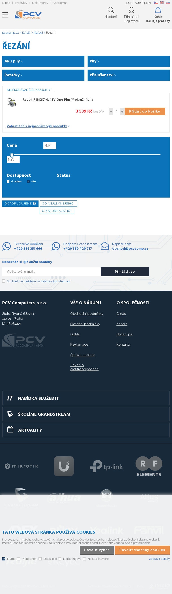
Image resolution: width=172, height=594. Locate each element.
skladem (16, 181)
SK (167, 2)
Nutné (11, 558)
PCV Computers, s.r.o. (28, 15)
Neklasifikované (98, 558)
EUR (129, 2)
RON (147, 2)
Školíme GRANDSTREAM (44, 414)
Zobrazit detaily (159, 558)
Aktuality (30, 430)
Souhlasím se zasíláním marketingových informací (38, 281)
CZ (156, 2)
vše (33, 181)
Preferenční (29, 558)
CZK (138, 2)
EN (162, 2)
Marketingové (72, 558)
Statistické (50, 558)
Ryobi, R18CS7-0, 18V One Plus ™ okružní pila (58, 99)
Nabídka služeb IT (38, 398)
